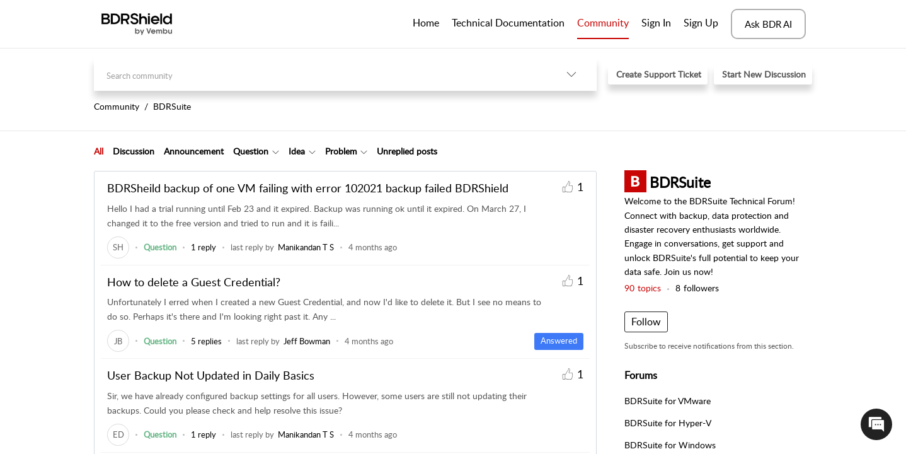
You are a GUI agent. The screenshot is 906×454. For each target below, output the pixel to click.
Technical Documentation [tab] (508, 23)
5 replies (206, 341)
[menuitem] (656, 24)
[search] (320, 74)
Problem (341, 151)
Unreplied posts (407, 151)
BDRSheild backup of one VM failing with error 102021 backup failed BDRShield (307, 187)
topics (642, 288)
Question (250, 151)
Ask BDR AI (768, 24)
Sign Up (701, 23)
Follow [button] (646, 322)
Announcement (194, 151)
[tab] (98, 151)
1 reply (203, 247)
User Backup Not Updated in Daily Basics (210, 375)
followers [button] (697, 288)
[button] (571, 74)
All (98, 151)
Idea (297, 151)
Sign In (656, 23)
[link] (118, 247)
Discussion (133, 151)
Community (603, 23)
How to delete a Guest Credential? (193, 281)
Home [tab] (426, 23)
